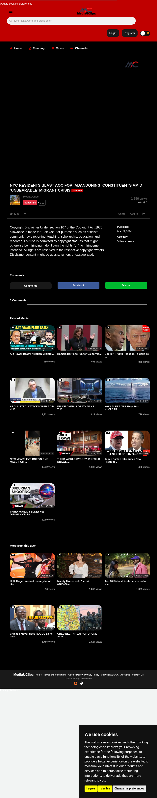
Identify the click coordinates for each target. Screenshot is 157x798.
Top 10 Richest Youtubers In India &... (125, 582)
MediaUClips (31, 196)
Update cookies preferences (16, 3)
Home (16, 48)
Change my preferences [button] (129, 788)
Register (130, 33)
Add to (134, 213)
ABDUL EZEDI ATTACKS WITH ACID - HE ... (32, 408)
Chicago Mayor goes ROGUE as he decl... (31, 635)
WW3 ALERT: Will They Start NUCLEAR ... (122, 408)
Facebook (78, 285)
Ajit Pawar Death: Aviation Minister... (32, 353)
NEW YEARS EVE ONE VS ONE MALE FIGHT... (29, 460)
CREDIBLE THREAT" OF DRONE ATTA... (77, 635)
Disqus (126, 285)
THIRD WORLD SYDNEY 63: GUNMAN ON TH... (27, 513)
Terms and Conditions (55, 675)
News (130, 241)
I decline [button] (104, 788)
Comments (30, 285)
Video (58, 48)
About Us (125, 675)
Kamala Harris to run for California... (79, 353)
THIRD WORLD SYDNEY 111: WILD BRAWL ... (78, 460)
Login (112, 33)
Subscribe (30, 202)
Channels (79, 48)
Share (121, 213)
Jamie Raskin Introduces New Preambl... (123, 460)
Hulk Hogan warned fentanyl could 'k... (31, 582)
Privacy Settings (9, 690)
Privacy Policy (91, 675)
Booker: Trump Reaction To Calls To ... (127, 355)
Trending (37, 48)
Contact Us (138, 675)
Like (14, 213)
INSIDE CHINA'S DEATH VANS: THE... (76, 408)
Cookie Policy (75, 675)
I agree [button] (91, 788)
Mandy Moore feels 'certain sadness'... (73, 582)
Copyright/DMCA (109, 675)
